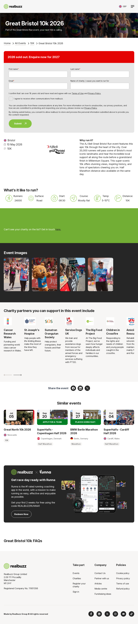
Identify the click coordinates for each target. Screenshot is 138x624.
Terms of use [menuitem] (122, 583)
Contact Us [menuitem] (100, 573)
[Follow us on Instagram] (115, 614)
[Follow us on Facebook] (91, 614)
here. (58, 229)
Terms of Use (78, 93)
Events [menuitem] (76, 573)
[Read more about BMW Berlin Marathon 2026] (85, 417)
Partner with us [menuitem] (101, 578)
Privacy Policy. (94, 93)
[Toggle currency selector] (123, 6)
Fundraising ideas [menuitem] (102, 594)
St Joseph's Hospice (31, 331)
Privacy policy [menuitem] (123, 578)
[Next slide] (17, 375)
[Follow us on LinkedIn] (99, 614)
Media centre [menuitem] (100, 588)
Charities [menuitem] (77, 578)
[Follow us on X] (107, 614)
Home (7, 43)
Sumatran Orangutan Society (51, 333)
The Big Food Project (94, 331)
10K (32, 43)
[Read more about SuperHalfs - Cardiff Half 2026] (119, 417)
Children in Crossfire (113, 331)
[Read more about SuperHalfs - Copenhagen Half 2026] (52, 417)
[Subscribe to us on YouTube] (123, 614)
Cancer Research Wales (10, 333)
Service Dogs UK (73, 331)
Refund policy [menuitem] (123, 588)
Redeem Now (21, 514)
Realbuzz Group (19, 614)
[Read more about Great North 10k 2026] (19, 417)
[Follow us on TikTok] (131, 614)
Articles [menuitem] (98, 583)
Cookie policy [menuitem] (122, 573)
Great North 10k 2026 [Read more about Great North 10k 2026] (17, 429)
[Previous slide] (8, 375)
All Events (20, 43)
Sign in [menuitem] (76, 591)
